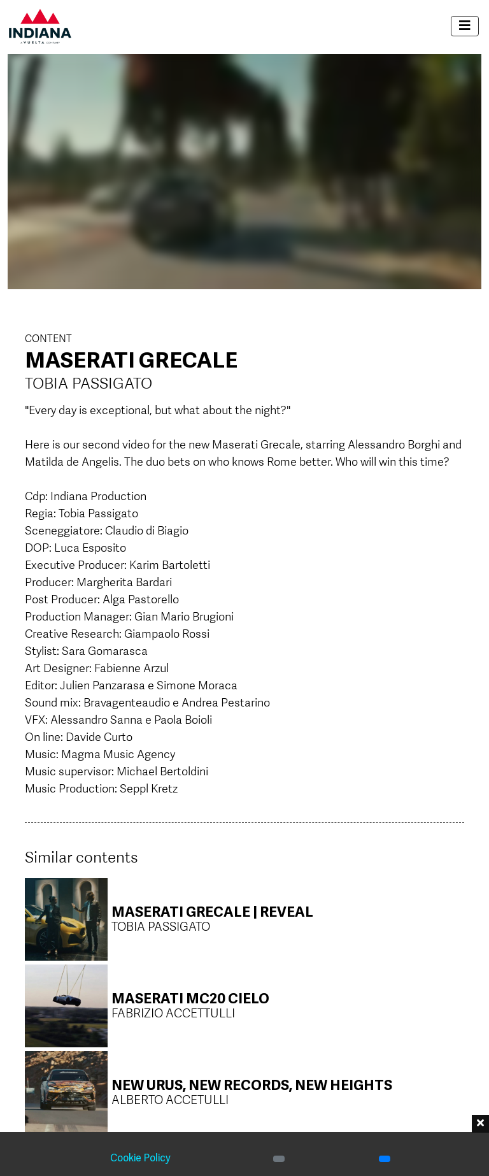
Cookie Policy (140, 1158)
